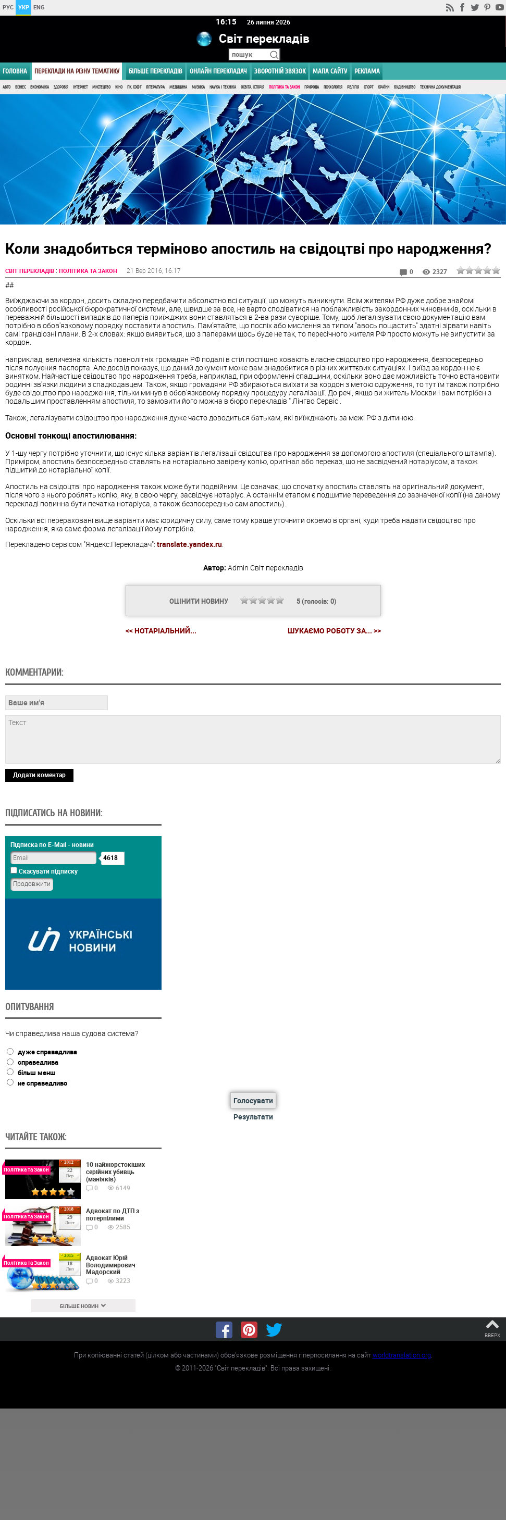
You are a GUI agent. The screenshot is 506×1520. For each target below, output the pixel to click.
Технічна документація (440, 87)
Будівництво (404, 87)
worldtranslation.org (402, 1355)
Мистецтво (101, 87)
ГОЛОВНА (15, 71)
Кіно (118, 87)
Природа (311, 87)
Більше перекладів (155, 71)
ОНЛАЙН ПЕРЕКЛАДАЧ (218, 71)
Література (155, 87)
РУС (8, 7)
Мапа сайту (330, 71)
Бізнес (20, 87)
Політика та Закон (284, 87)
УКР (23, 7)
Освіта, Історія (252, 87)
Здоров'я (61, 87)
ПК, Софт (134, 87)
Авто (6, 87)
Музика (198, 87)
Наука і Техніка (222, 87)
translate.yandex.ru (189, 545)
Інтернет (80, 87)
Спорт (368, 87)
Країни (383, 87)
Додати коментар (39, 774)
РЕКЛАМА (367, 71)
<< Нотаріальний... (161, 631)
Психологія (333, 87)
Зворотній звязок (279, 71)
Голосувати (253, 1101)
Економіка (39, 87)
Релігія (353, 87)
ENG (39, 7)
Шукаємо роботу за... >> (334, 631)
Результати (253, 1117)
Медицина (178, 87)
